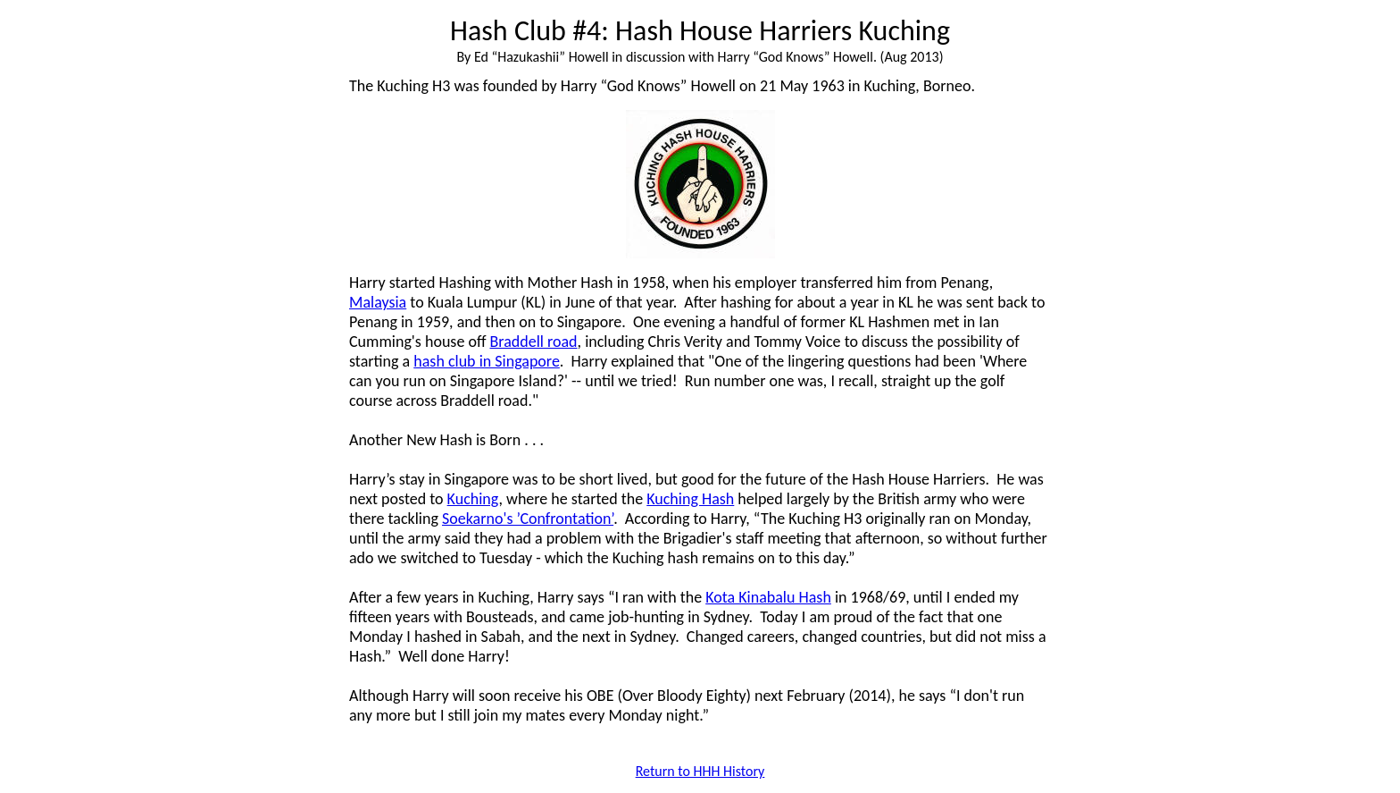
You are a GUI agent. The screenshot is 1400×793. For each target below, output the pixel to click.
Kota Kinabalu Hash (768, 597)
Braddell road (534, 341)
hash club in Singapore (486, 361)
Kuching (473, 499)
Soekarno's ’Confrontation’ (527, 518)
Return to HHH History (700, 771)
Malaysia (377, 302)
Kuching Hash (690, 499)
